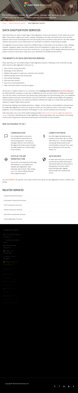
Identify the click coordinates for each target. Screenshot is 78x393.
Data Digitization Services (12, 219)
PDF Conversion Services (12, 205)
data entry (14, 171)
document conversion (51, 113)
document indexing (65, 91)
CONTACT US (12, 180)
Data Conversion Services (17, 23)
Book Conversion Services (12, 210)
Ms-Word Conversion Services (14, 214)
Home (4, 23)
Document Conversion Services (14, 200)
